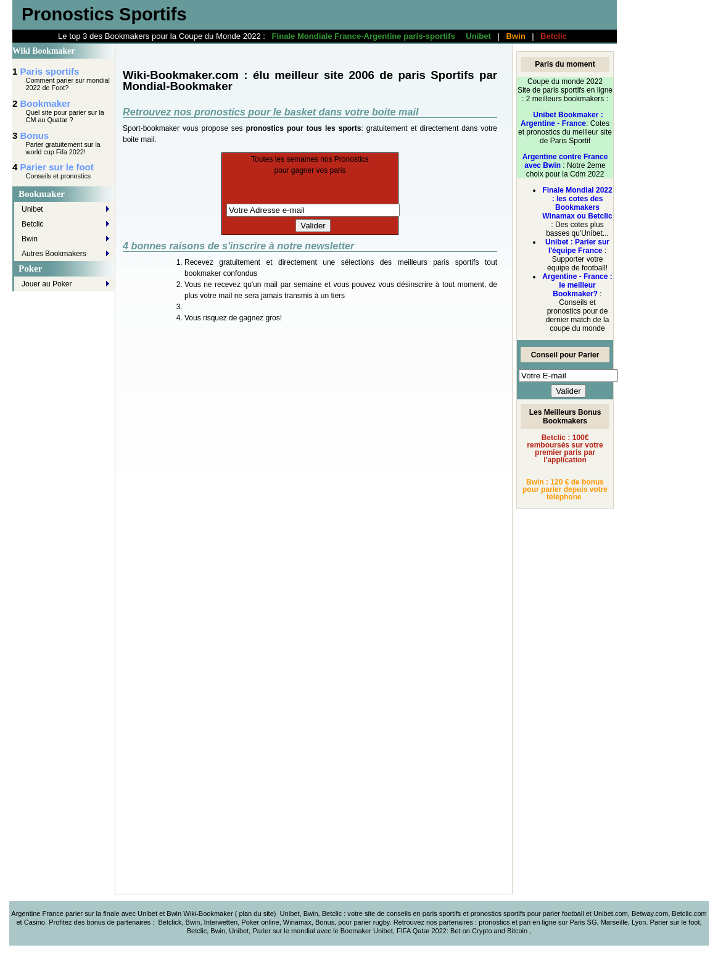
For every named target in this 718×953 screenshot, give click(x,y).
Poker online (260, 922)
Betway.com (650, 913)
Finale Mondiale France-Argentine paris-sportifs (363, 36)
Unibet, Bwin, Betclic (311, 913)
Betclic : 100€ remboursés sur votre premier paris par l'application (565, 448)
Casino (34, 922)
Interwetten (221, 922)
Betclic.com (689, 913)
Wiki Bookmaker (43, 51)
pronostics (495, 922)
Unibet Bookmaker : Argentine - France (562, 119)
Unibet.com (610, 913)
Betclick (169, 922)
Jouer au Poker (47, 284)
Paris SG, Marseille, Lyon (607, 922)
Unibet (478, 36)
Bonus (34, 135)
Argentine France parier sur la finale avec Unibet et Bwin (96, 913)
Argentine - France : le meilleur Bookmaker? (577, 285)
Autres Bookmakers (54, 253)
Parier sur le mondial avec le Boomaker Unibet (322, 930)
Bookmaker (45, 103)
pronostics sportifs (498, 913)
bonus (95, 922)
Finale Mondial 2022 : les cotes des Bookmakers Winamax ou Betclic (577, 203)
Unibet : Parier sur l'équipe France (577, 246)
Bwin (515, 36)
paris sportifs (442, 913)
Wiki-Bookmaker (208, 913)
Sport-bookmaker (151, 128)
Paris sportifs (50, 71)
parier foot (558, 913)
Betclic (553, 36)
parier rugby (371, 922)
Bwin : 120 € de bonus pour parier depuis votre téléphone (565, 489)
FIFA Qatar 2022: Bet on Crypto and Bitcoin (463, 930)
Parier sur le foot (57, 167)
